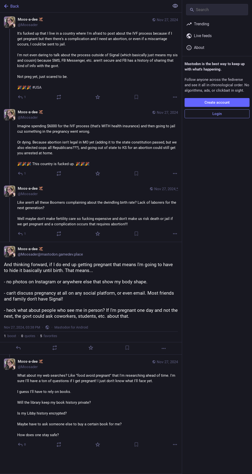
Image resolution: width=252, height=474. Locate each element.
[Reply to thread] (22, 173)
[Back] (84, 6)
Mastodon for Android (71, 327)
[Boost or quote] (59, 97)
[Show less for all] (175, 6)
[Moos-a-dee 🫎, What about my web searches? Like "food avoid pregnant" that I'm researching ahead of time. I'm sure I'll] (91, 404)
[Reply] (22, 97)
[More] (175, 97)
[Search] (217, 9)
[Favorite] (98, 97)
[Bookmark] (136, 97)
